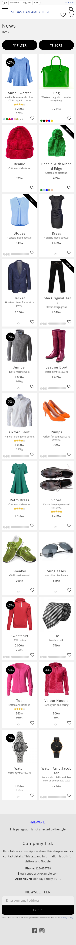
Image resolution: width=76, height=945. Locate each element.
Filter (22, 46)
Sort (58, 46)
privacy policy (67, 917)
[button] (5, 10)
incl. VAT (69, 2)
